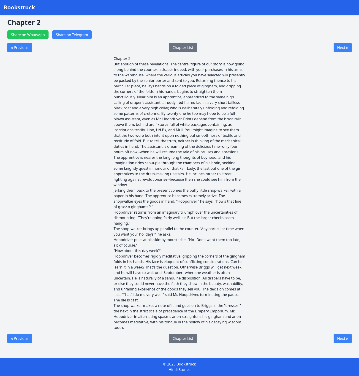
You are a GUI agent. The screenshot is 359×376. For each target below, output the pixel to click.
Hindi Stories (179, 369)
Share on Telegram (72, 34)
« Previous (19, 47)
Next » (342, 47)
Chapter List (182, 47)
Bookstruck (19, 7)
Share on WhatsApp (28, 34)
